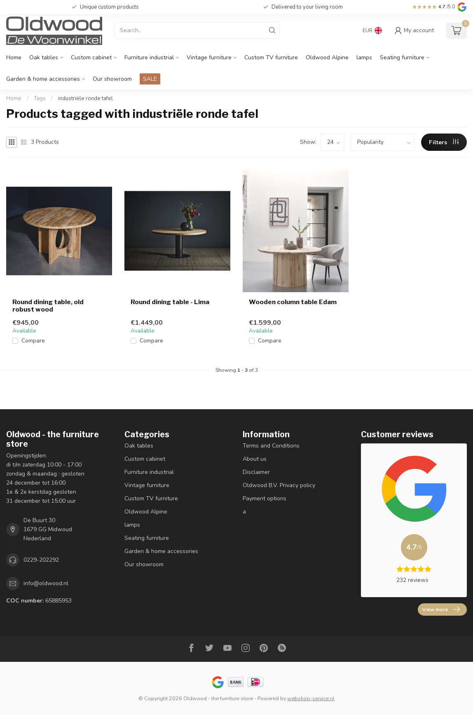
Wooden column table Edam (293, 302)
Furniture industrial (149, 57)
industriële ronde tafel (85, 98)
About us (255, 459)
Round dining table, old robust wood (48, 305)
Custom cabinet (91, 57)
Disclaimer (256, 472)
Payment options (264, 498)
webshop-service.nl (311, 698)
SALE (150, 79)
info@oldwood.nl (45, 583)
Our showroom (112, 79)
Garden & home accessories (43, 79)
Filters (444, 142)
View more (441, 609)
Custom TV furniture (271, 57)
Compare (33, 341)
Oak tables (43, 57)
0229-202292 (41, 560)
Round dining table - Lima (170, 302)
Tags (40, 98)
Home (13, 57)
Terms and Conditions (271, 446)
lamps (364, 57)
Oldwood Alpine (327, 57)
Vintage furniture (209, 57)
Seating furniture (402, 57)
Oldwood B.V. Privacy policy (279, 485)
